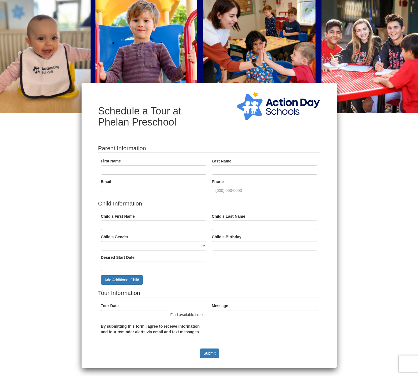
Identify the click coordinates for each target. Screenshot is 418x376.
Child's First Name (118, 216)
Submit (210, 353)
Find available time (186, 314)
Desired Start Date (118, 257)
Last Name (222, 161)
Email (106, 181)
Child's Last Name (228, 216)
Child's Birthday (227, 237)
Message (220, 306)
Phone (218, 181)
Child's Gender (114, 237)
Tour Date (110, 306)
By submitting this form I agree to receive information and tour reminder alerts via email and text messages (150, 329)
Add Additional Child (122, 280)
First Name (111, 161)
